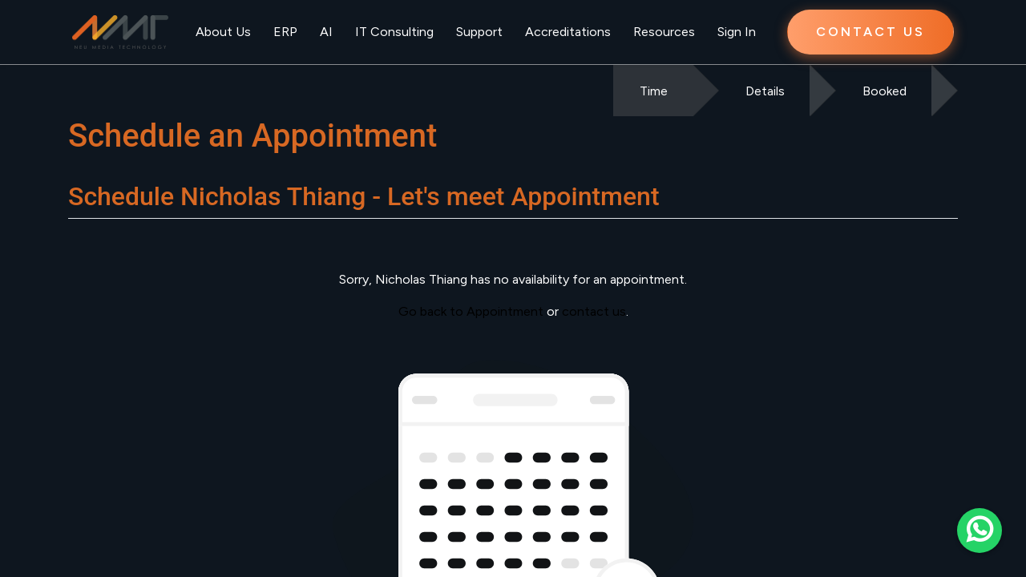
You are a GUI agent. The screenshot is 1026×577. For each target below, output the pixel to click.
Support (479, 31)
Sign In (736, 31)
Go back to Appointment (470, 311)
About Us (223, 31)
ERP (285, 31)
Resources (664, 31)
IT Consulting (394, 31)
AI (326, 31)
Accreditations (568, 31)
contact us (594, 311)
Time (654, 91)
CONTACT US (870, 31)
